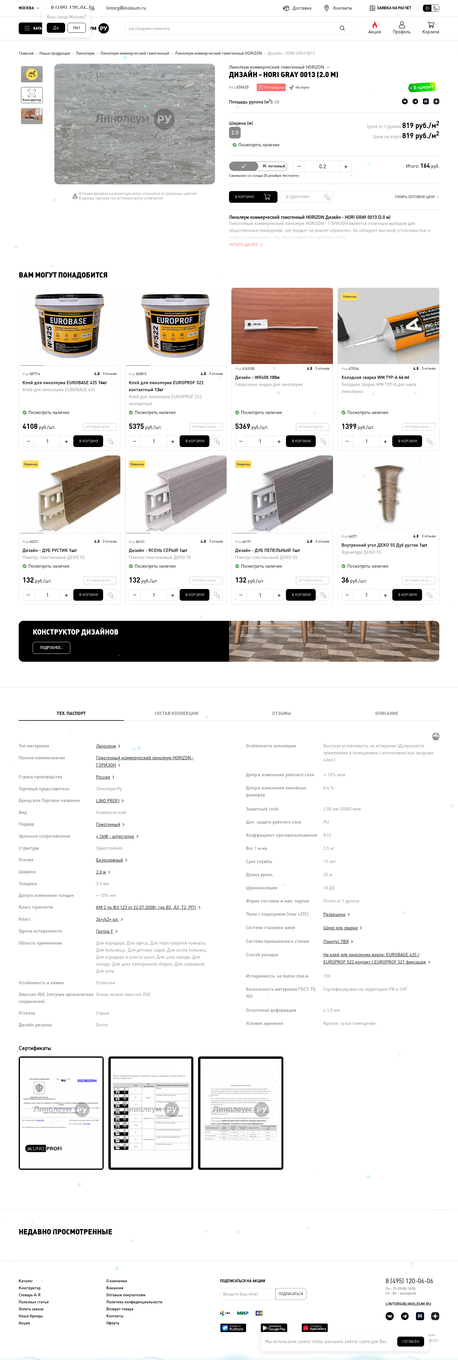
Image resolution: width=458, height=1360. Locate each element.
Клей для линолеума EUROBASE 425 (69, 386)
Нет (76, 27)
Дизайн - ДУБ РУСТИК (69, 554)
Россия (103, 777)
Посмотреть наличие (259, 144)
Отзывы (281, 713)
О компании (116, 1281)
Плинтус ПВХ (336, 941)
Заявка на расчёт (394, 8)
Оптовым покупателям (125, 1295)
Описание (386, 713)
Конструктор (30, 1288)
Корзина (430, 31)
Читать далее (243, 244)
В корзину (244, 197)
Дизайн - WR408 (282, 381)
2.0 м (101, 871)
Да (56, 27)
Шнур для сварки (340, 927)
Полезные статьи (34, 1302)
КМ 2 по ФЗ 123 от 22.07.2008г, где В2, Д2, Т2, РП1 (146, 907)
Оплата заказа (31, 1309)
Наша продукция (54, 53)
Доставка (302, 8)
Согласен (410, 1342)
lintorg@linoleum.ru (126, 8)
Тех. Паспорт (71, 713)
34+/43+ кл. (107, 919)
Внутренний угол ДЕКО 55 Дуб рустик (388, 549)
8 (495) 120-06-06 (73, 8)
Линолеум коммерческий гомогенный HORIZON (218, 53)
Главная (26, 53)
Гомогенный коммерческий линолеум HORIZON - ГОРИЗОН (145, 761)
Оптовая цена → (100, 427)
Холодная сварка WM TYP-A (388, 385)
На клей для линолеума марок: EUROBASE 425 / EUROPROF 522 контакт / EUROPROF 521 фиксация (374, 958)
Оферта (112, 1323)
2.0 (235, 132)
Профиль (402, 31)
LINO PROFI (107, 800)
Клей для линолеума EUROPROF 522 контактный (176, 393)
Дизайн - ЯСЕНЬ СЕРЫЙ (176, 554)
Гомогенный (108, 824)
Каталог (40, 28)
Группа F (104, 931)
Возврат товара (119, 1309)
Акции (374, 31)
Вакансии (115, 1288)
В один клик (297, 197)
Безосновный (109, 859)
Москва (26, 8)
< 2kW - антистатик (115, 836)
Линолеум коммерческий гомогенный (134, 53)
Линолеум (85, 53)
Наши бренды (31, 1316)
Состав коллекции (176, 713)
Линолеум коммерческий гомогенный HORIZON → (279, 67)
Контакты (342, 8)
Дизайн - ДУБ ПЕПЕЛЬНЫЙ (282, 554)
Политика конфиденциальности (134, 1302)
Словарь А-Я (29, 1295)
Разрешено (334, 914)
